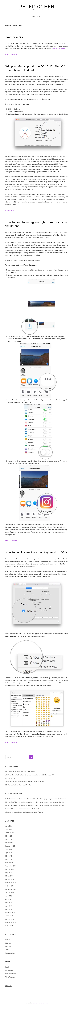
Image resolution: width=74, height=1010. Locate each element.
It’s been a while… (11, 778)
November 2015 (10, 922)
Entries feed (9, 970)
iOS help (8, 943)
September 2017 (10, 866)
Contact (40, 16)
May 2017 (8, 873)
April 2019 (8, 853)
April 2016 (8, 906)
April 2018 (8, 859)
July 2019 (8, 849)
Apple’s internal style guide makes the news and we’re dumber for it (43, 802)
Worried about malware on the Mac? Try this (25, 809)
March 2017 (9, 876)
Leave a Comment (11, 54)
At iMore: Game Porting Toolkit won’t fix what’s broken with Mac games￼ (29, 775)
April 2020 (8, 839)
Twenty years (14, 37)
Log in (7, 967)
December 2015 (10, 919)
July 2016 (8, 896)
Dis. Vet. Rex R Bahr (11, 802)
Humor (7, 940)
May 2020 (8, 836)
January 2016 (9, 916)
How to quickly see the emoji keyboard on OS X (36, 552)
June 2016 (8, 899)
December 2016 (10, 879)
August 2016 (9, 892)
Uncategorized (10, 953)
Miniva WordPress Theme (41, 1003)
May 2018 (8, 856)
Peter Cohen (37, 6)
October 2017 (9, 863)
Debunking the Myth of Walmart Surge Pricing (20, 771)
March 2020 (9, 843)
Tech (7, 950)
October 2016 (9, 886)
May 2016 (8, 902)
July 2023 (8, 829)
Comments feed (10, 974)
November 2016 (10, 882)
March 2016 (9, 909)
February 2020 (10, 846)
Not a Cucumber (10, 799)
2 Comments (9, 210)
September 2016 (10, 889)
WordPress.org (10, 977)
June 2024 (8, 826)
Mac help (8, 946)
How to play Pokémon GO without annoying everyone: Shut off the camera (43, 799)
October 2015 (9, 926)
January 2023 (9, 833)
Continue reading (59, 49)
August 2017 (9, 869)
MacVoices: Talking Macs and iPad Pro (18, 785)
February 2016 (10, 912)
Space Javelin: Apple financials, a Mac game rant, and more (25, 781)
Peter (7, 809)
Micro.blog (8, 986)
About (33, 16)
